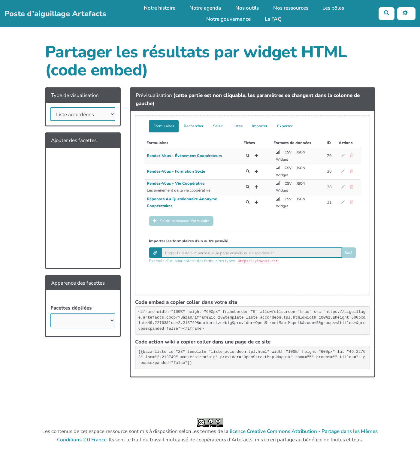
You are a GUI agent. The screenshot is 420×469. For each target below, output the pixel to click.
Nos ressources (290, 8)
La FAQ (273, 19)
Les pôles (333, 8)
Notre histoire (159, 8)
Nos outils (247, 8)
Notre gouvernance (228, 19)
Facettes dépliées (71, 307)
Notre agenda (205, 8)
